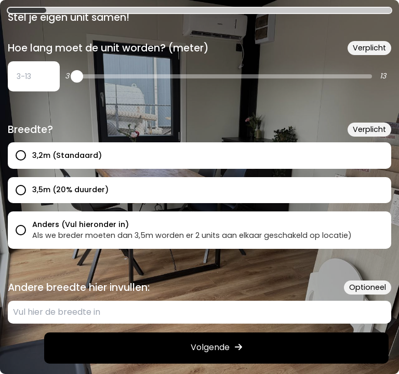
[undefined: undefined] (34, 76)
